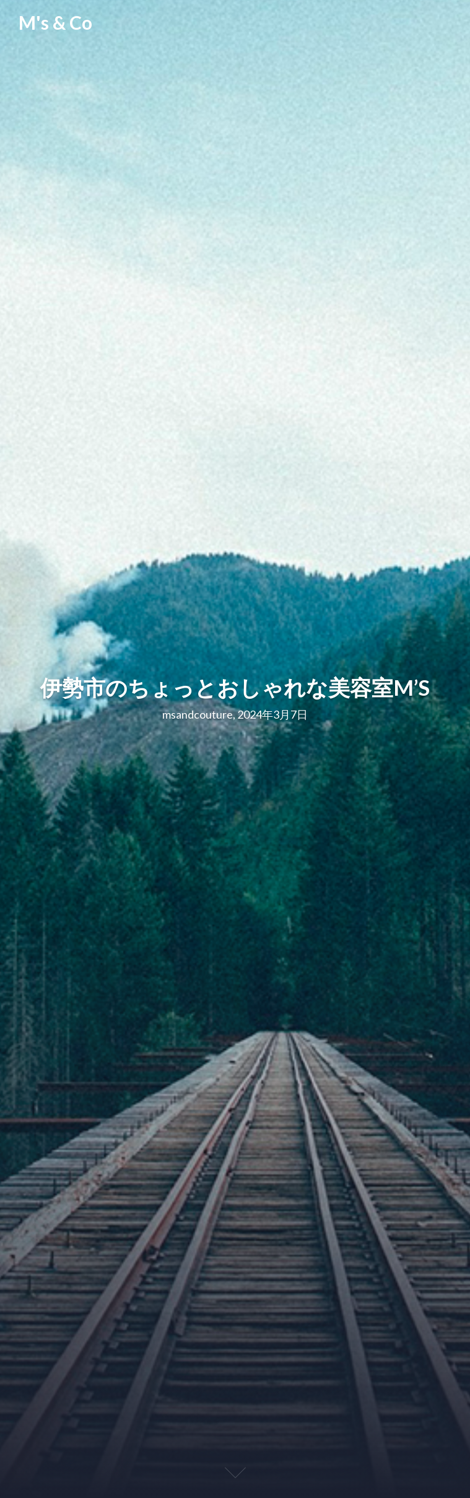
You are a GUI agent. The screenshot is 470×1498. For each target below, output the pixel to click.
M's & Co (55, 22)
